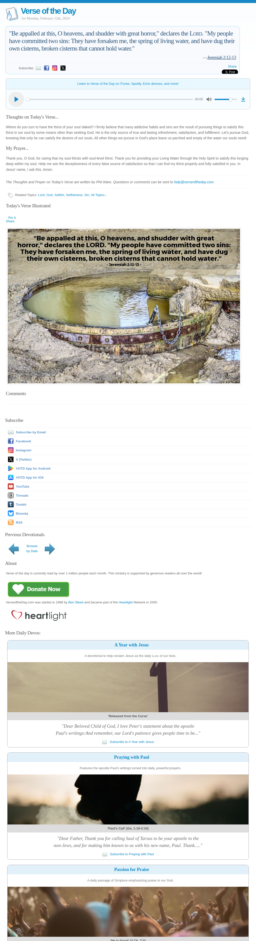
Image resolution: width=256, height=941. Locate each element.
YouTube (22, 486)
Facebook (23, 441)
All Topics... (99, 195)
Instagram (23, 450)
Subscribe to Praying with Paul (128, 854)
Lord (41, 195)
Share (232, 66)
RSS (19, 522)
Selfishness (74, 195)
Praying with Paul (131, 757)
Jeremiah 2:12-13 (221, 57)
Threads (22, 495)
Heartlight (126, 602)
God (49, 195)
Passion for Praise (131, 869)
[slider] (109, 99)
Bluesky (22, 513)
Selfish (59, 195)
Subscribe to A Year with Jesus (128, 742)
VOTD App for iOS (30, 477)
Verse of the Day (48, 11)
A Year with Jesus (131, 644)
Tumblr (21, 504)
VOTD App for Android (33, 468)
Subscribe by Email (26, 432)
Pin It (12, 218)
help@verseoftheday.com (194, 182)
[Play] (16, 99)
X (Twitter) (24, 459)
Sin (86, 195)
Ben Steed (76, 602)
